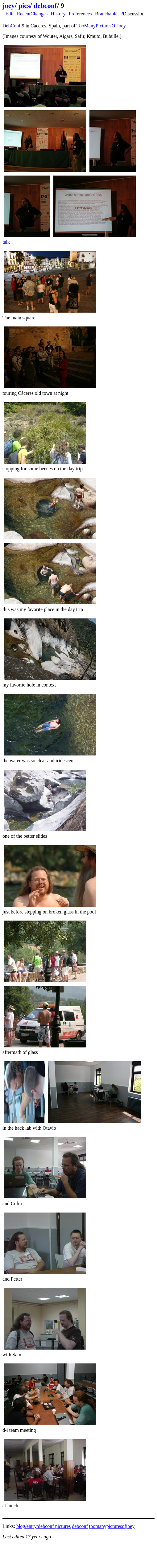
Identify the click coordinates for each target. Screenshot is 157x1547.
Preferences (80, 13)
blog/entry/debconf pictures (43, 1526)
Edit (10, 13)
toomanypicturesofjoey (112, 1526)
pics (24, 6)
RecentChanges (32, 13)
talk (6, 242)
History (58, 13)
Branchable (106, 13)
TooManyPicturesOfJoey (101, 25)
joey (8, 6)
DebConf (11, 25)
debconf (45, 6)
